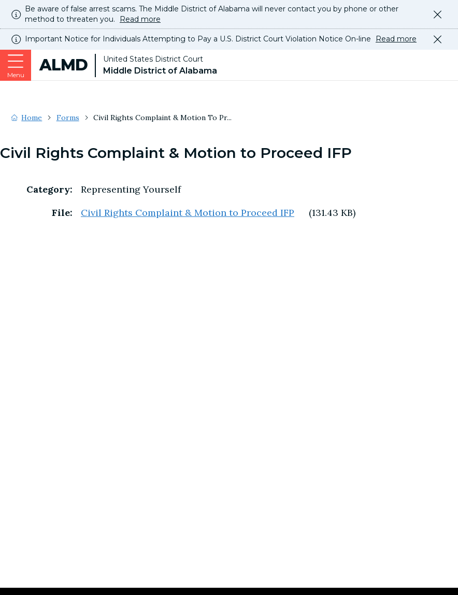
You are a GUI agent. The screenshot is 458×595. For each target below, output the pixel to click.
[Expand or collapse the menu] (15, 65)
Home (31, 117)
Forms (67, 117)
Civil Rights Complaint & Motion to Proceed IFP (187, 213)
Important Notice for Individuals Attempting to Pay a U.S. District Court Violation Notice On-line (221, 39)
